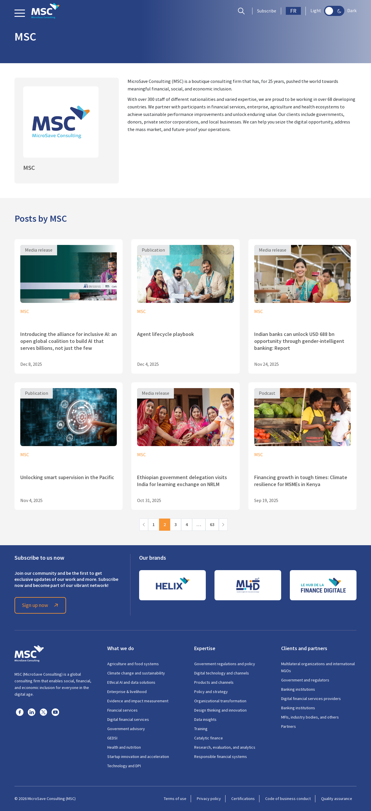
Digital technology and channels (221, 673)
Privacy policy (209, 798)
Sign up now (41, 605)
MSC (24, 311)
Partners (288, 726)
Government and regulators (305, 680)
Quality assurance (336, 798)
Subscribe (266, 11)
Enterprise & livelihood (127, 691)
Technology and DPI (124, 765)
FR (293, 10)
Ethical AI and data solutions (131, 682)
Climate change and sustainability (136, 673)
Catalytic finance (208, 738)
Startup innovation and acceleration (138, 756)
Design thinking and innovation (220, 710)
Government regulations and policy (224, 663)
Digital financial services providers (311, 698)
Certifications (243, 798)
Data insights (205, 719)
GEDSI (112, 738)
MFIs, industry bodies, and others (310, 717)
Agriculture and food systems (133, 663)
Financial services (122, 710)
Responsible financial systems (220, 756)
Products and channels (214, 682)
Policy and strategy (211, 691)
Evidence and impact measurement (137, 700)
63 (212, 524)
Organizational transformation (220, 700)
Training (201, 728)
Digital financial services (128, 719)
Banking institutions (298, 689)
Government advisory (126, 728)
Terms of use (175, 798)
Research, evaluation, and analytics (224, 747)
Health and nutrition (124, 747)
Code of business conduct (288, 798)
